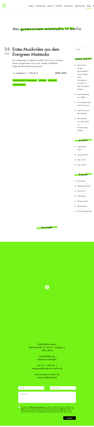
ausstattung (40, 6)
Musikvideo (52, 80)
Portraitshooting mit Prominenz (84, 104)
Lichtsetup (42, 80)
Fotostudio (81, 196)
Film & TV (34, 73)
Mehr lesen (60, 73)
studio (31, 6)
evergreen (20, 73)
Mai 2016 (81, 160)
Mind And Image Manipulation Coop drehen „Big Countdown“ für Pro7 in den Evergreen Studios (83, 77)
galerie (50, 6)
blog (89, 6)
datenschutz (80, 6)
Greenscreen (82, 201)
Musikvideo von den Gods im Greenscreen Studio (83, 124)
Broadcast (81, 181)
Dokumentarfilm (84, 186)
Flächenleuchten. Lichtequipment (25, 80)
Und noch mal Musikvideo (83, 112)
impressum (68, 6)
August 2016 (82, 155)
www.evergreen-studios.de (47, 375)
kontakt (59, 6)
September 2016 (81, 148)
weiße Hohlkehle (19, 84)
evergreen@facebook (47, 378)
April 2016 (82, 165)
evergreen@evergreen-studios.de (47, 368)
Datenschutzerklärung (37, 407)
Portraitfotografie (84, 211)
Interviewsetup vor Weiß (83, 95)
